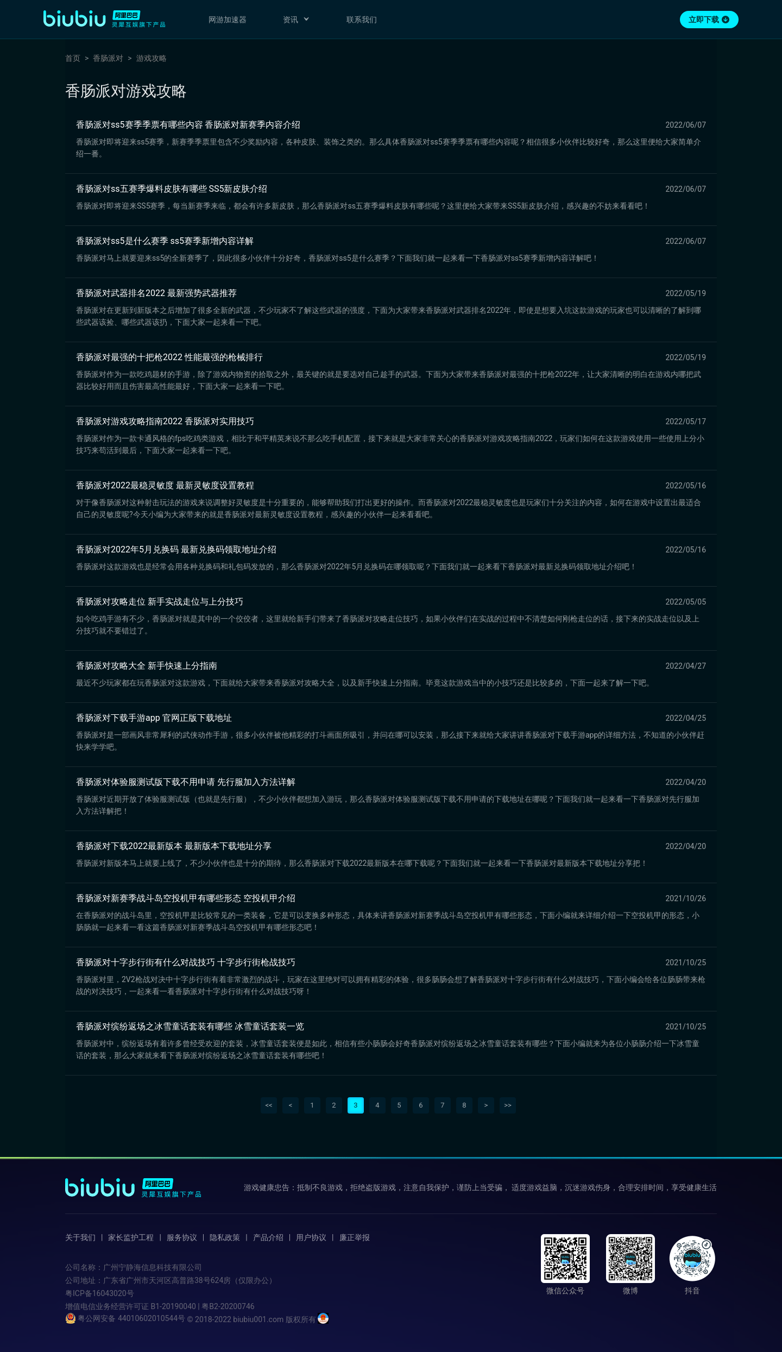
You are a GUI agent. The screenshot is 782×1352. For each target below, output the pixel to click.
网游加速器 (228, 19)
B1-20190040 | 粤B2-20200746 (202, 1306)
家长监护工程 (131, 1237)
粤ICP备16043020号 (99, 1293)
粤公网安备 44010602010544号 (125, 1318)
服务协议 (182, 1237)
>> (508, 1105)
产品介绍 (268, 1237)
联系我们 (361, 19)
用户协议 (311, 1237)
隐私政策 (225, 1237)
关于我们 (80, 1237)
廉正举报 (354, 1237)
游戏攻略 (151, 58)
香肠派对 (108, 58)
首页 (72, 58)
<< (268, 1105)
